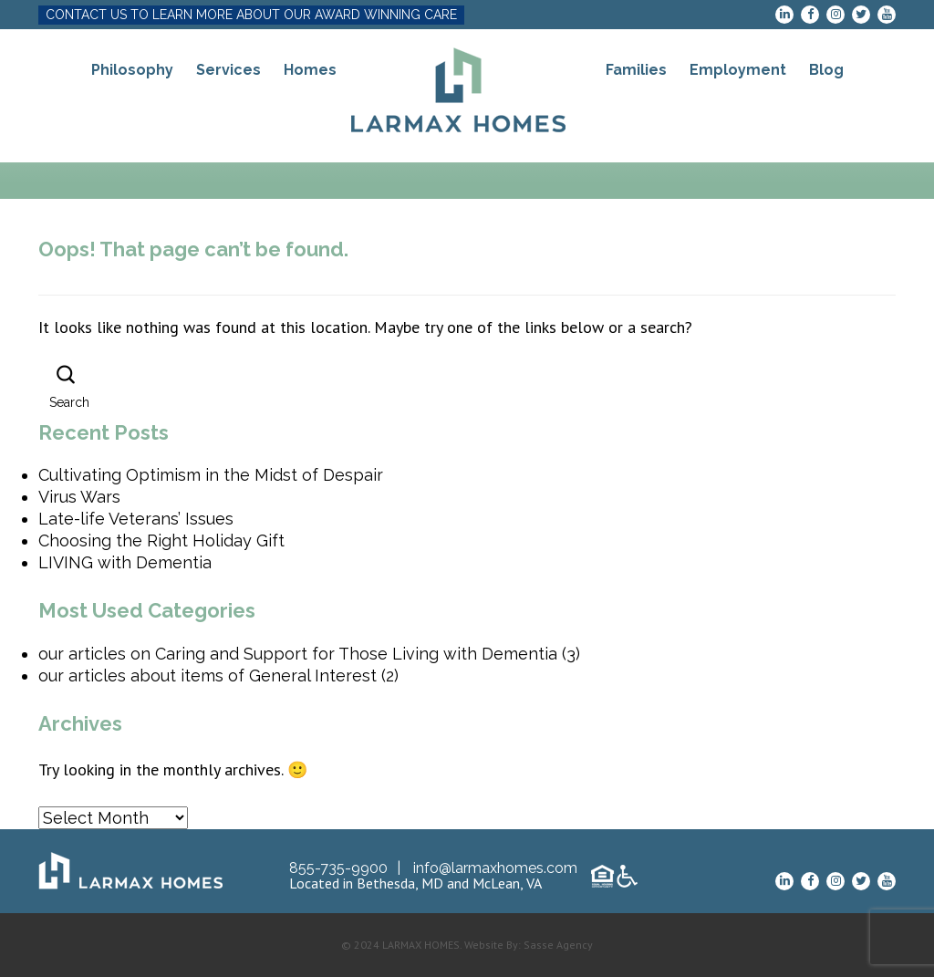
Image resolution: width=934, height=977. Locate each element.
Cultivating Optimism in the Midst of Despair (210, 474)
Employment (738, 69)
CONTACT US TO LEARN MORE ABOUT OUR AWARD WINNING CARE (251, 14)
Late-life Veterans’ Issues (136, 518)
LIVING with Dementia (125, 562)
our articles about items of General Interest (207, 675)
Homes (310, 69)
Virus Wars (79, 496)
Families (636, 69)
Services (228, 69)
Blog (826, 69)
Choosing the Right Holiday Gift (161, 540)
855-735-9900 (338, 868)
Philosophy (132, 69)
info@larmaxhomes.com (495, 868)
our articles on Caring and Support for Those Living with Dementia (297, 653)
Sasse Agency (558, 944)
